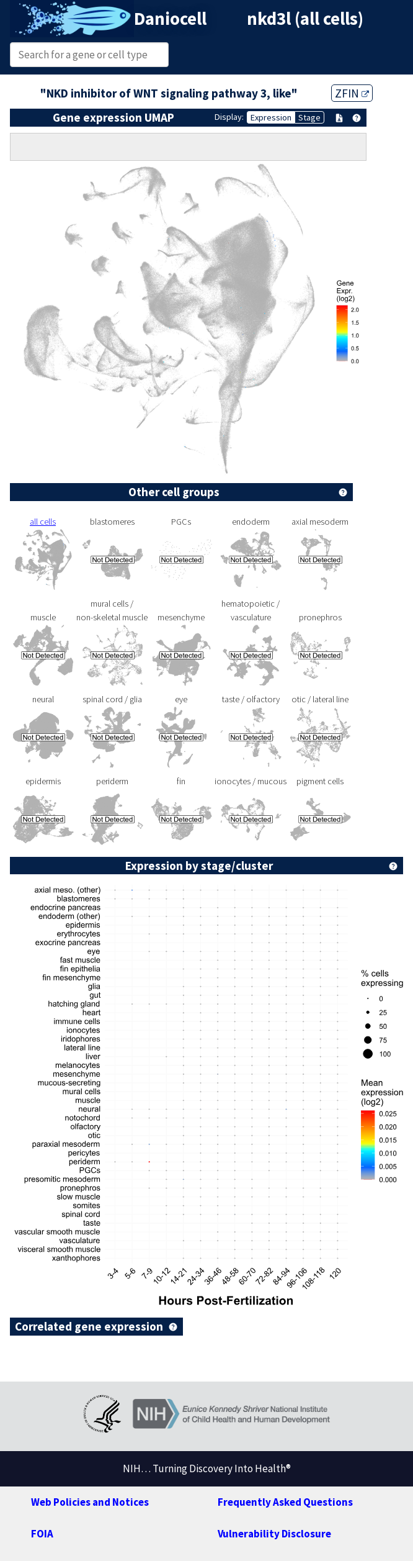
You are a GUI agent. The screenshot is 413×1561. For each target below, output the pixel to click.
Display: (229, 116)
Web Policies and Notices (90, 1502)
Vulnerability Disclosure (274, 1534)
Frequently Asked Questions (285, 1502)
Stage (309, 117)
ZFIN (352, 93)
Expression (271, 117)
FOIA (42, 1534)
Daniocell (170, 18)
